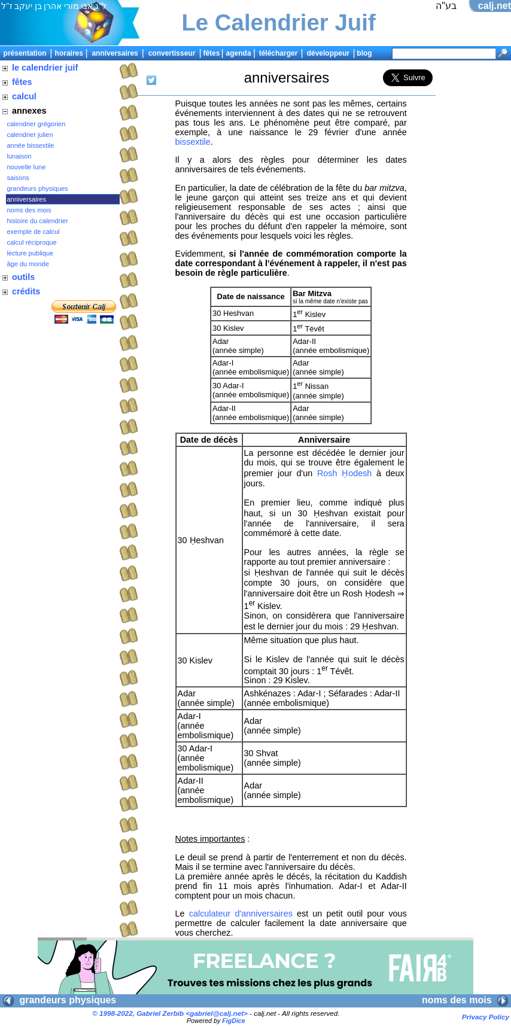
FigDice (233, 1020)
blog (364, 53)
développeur (328, 53)
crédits (26, 291)
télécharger (278, 53)
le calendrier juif (45, 67)
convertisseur (172, 53)
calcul (24, 96)
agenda (238, 53)
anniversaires (115, 53)
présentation (25, 53)
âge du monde (28, 263)
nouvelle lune (26, 167)
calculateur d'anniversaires (241, 913)
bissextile (193, 142)
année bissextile (30, 145)
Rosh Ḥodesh (344, 473)
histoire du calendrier (37, 220)
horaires (69, 53)
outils (23, 277)
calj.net (494, 6)
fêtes (211, 53)
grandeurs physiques (37, 188)
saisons (18, 177)
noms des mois (29, 210)
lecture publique (30, 253)
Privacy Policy (485, 1017)
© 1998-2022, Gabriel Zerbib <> (170, 1013)
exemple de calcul (33, 231)
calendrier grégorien (36, 123)
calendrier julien (30, 134)
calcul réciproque (32, 242)
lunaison (19, 156)
